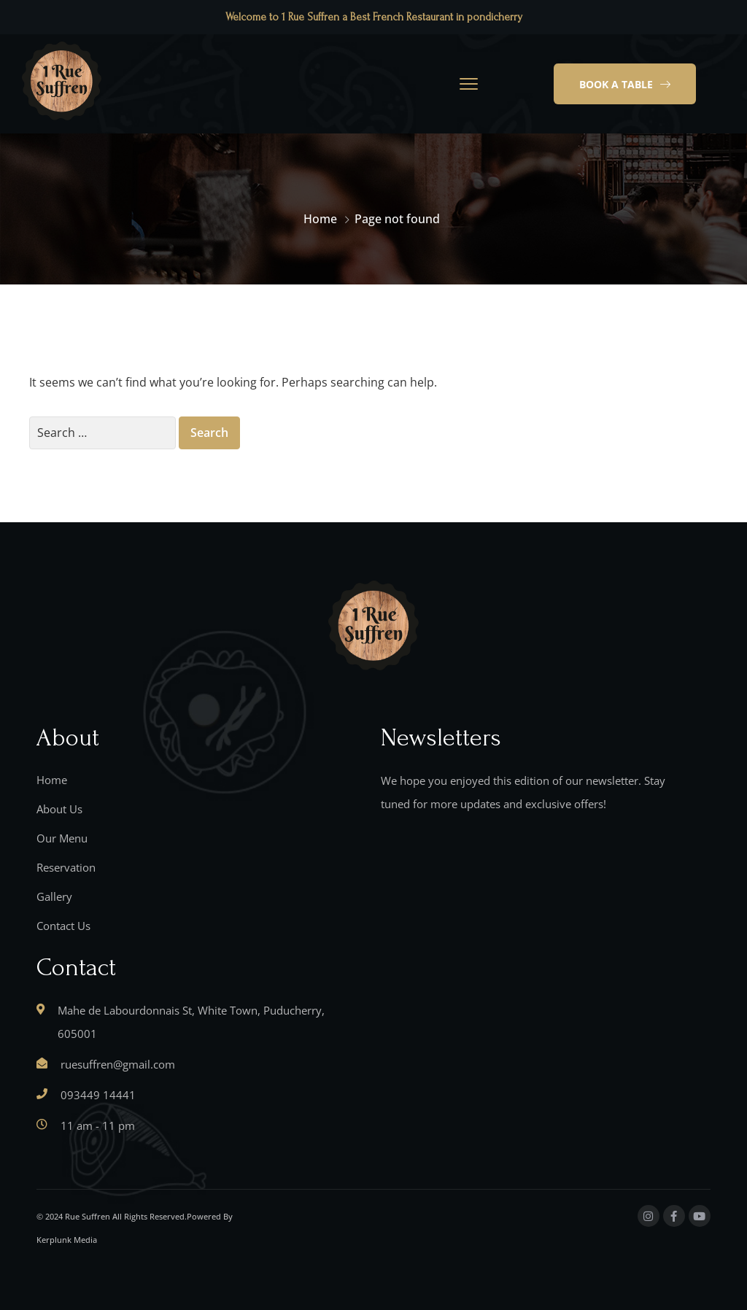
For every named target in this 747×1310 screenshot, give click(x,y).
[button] (625, 83)
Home (320, 219)
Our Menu (62, 838)
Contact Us (63, 925)
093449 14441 (98, 1095)
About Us (59, 809)
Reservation (66, 867)
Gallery (54, 896)
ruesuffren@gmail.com (118, 1064)
